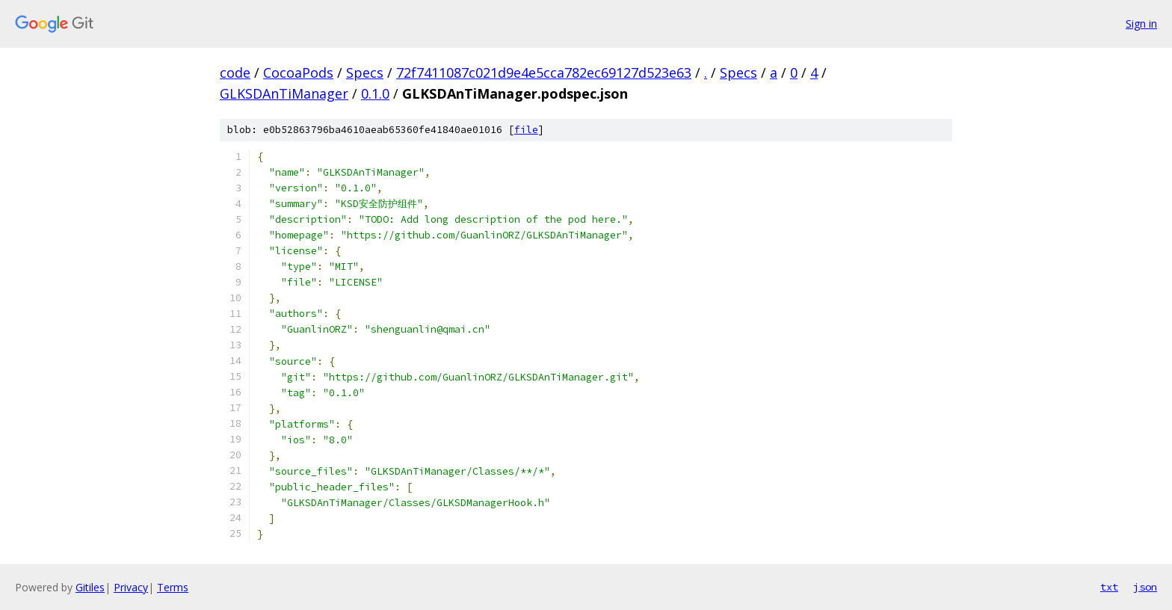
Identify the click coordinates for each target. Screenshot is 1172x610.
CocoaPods (298, 72)
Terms (172, 587)
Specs (364, 72)
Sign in (1141, 23)
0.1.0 (375, 93)
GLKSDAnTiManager (284, 93)
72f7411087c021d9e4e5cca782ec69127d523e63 (543, 72)
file (526, 129)
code (235, 72)
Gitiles (90, 587)
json (1145, 587)
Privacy (131, 587)
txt (1109, 587)
